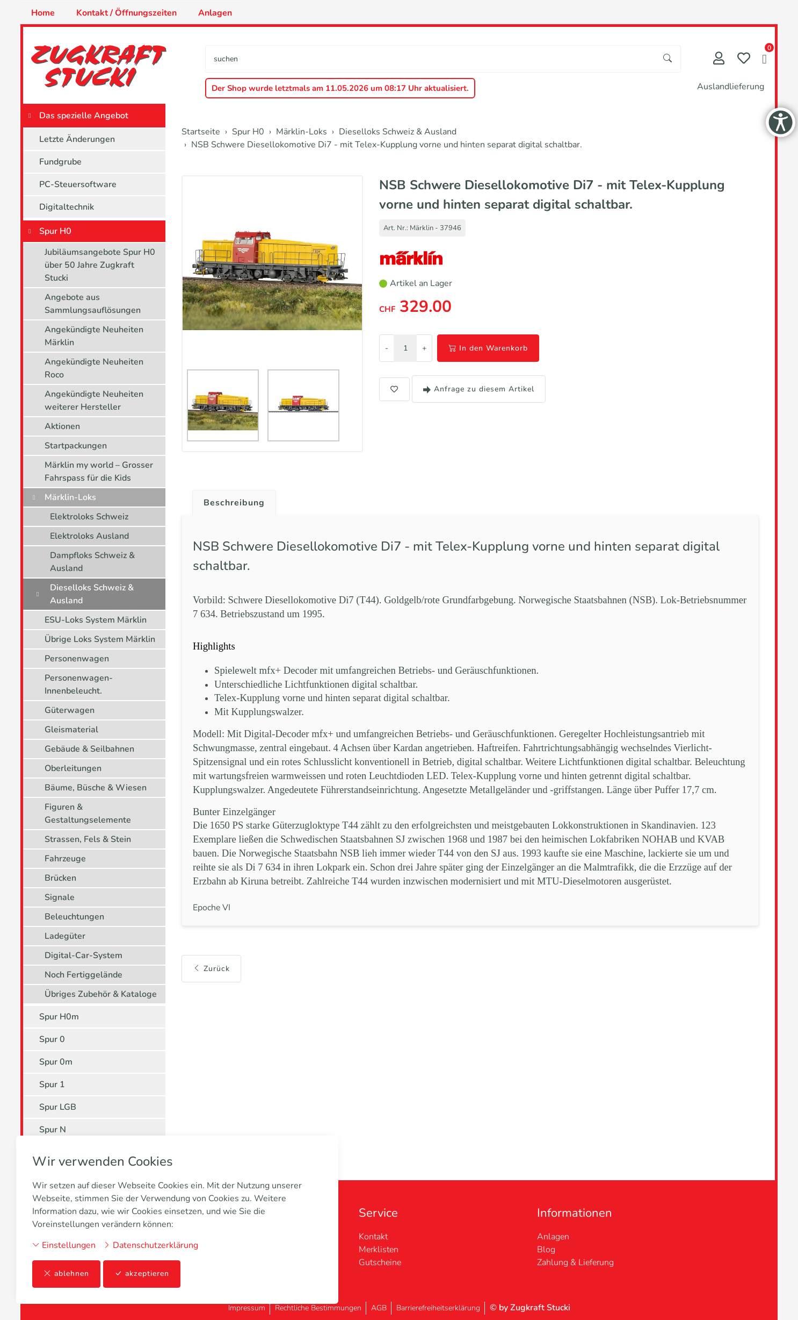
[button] (764, 60)
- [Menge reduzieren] (386, 348)
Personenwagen (77, 659)
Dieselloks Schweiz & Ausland (92, 594)
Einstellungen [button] (64, 1245)
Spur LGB (57, 1107)
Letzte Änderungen (77, 139)
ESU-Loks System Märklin (96, 620)
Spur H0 (55, 231)
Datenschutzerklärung (150, 1245)
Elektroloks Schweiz (89, 517)
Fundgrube (60, 162)
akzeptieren (141, 1274)
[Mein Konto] (718, 59)
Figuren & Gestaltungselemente (88, 813)
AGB (379, 1308)
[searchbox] (430, 59)
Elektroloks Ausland (89, 536)
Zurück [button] (211, 960)
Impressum (246, 1308)
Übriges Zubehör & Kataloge (101, 994)
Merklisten (378, 1249)
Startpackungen (76, 446)
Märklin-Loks (70, 497)
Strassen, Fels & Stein (88, 839)
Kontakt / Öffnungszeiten (126, 13)
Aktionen (62, 426)
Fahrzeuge (65, 859)
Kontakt (373, 1237)
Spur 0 (52, 1039)
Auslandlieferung (730, 86)
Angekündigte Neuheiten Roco (94, 368)
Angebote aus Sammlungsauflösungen (93, 303)
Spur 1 (52, 1084)
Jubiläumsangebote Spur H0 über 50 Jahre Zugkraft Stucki (100, 265)
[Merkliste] (743, 59)
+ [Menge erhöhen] (424, 348)
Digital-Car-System (83, 955)
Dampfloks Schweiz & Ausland (92, 562)
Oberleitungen (73, 768)
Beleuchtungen (74, 917)
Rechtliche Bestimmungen (318, 1308)
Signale (60, 897)
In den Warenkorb (488, 348)
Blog (546, 1249)
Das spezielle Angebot (83, 116)
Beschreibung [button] (234, 503)
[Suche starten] (668, 59)
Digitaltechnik (66, 207)
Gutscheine (380, 1262)
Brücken (60, 878)
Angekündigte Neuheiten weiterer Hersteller (94, 400)
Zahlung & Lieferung (575, 1262)
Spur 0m (55, 1062)
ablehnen (66, 1274)
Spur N (52, 1130)
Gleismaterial (71, 730)
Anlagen (215, 13)
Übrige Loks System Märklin (100, 639)
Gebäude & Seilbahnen (89, 749)
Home (43, 13)
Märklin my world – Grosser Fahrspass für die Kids (99, 471)
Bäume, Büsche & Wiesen (96, 788)
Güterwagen (70, 710)
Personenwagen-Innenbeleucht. (79, 684)
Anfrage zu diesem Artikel (478, 389)
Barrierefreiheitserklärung (438, 1308)
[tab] (230, 500)
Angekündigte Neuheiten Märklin (94, 336)
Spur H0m (59, 1017)
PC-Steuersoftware (78, 184)
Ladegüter (65, 936)
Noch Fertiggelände (83, 975)
